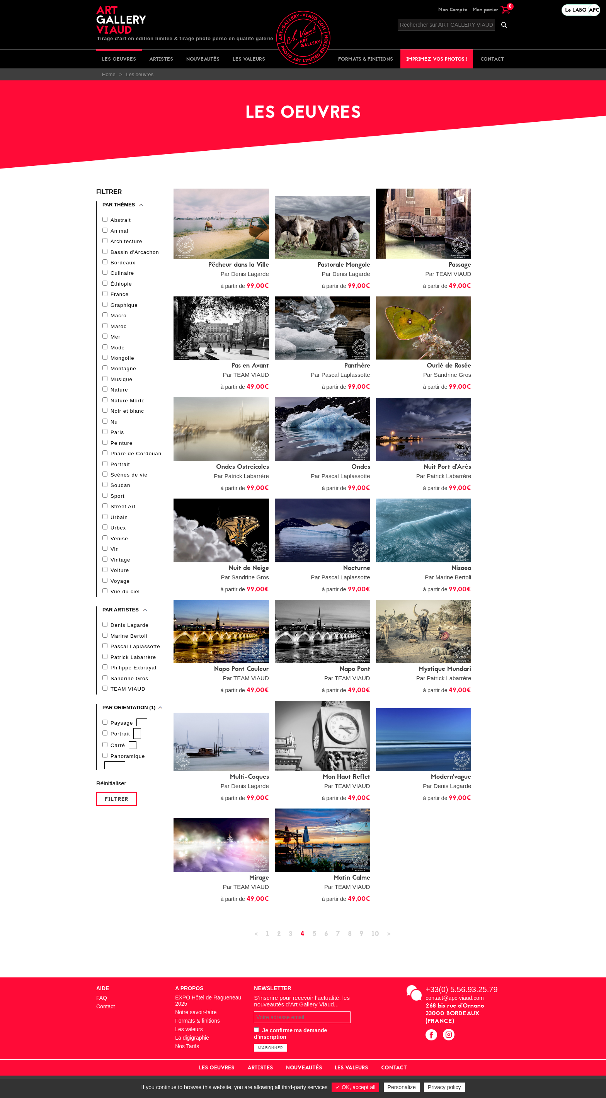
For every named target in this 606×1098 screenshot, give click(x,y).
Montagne (123, 372)
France (119, 296)
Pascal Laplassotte (135, 654)
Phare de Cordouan (136, 458)
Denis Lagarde (129, 633)
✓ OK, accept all (355, 1087)
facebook (432, 1035)
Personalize (402, 1087)
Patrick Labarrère (133, 665)
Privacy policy (444, 1087)
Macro (118, 317)
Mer (115, 339)
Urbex (118, 534)
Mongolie (122, 361)
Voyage (120, 588)
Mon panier (491, 9)
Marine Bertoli (129, 644)
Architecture (126, 242)
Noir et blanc (127, 415)
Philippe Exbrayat (133, 676)
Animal (119, 231)
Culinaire (122, 274)
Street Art (123, 512)
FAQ (101, 998)
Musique (121, 382)
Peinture (121, 447)
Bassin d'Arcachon (134, 252)
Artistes (161, 59)
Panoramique (128, 765)
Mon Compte (452, 9)
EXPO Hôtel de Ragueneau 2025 (208, 1000)
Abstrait (121, 220)
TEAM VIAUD (128, 698)
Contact (492, 59)
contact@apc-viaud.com (454, 998)
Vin (115, 555)
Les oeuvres (119, 59)
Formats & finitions (365, 59)
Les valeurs (249, 59)
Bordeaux (123, 263)
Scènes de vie (129, 480)
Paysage (122, 732)
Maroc (118, 328)
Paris (117, 436)
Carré (118, 755)
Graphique (124, 307)
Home (109, 74)
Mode (118, 350)
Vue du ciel (125, 599)
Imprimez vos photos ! (436, 59)
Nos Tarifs (187, 1046)
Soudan (120, 491)
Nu (114, 426)
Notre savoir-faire (195, 1012)
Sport (117, 501)
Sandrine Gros (129, 687)
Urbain (119, 523)
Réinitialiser (111, 793)
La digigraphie (192, 1038)
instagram (449, 1035)
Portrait (120, 469)
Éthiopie (121, 285)
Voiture (120, 577)
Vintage (120, 566)
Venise (119, 545)
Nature (119, 393)
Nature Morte (128, 404)
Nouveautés (203, 59)
